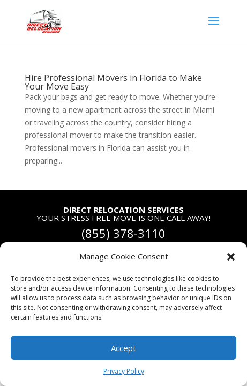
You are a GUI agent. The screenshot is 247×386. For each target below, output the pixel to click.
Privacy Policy (123, 371)
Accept (123, 348)
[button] (231, 256)
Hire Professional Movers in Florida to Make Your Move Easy (113, 82)
